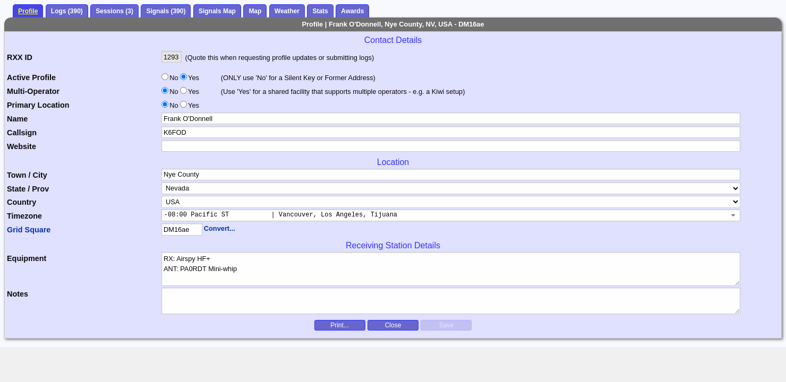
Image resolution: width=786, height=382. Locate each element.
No (173, 78)
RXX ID (19, 57)
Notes (17, 294)
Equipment (26, 258)
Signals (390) (165, 11)
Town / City (27, 175)
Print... (339, 325)
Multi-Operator (33, 91)
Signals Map (217, 11)
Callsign (22, 132)
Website (21, 146)
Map (255, 11)
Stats (320, 11)
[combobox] (451, 215)
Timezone (24, 216)
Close (393, 325)
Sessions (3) (114, 11)
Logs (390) (67, 11)
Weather (287, 11)
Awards (352, 11)
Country (21, 202)
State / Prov (28, 189)
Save (446, 325)
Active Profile (31, 77)
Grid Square (28, 229)
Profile (28, 11)
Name (17, 119)
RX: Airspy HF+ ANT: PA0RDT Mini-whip (451, 269)
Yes (193, 78)
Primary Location (38, 105)
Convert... (219, 228)
